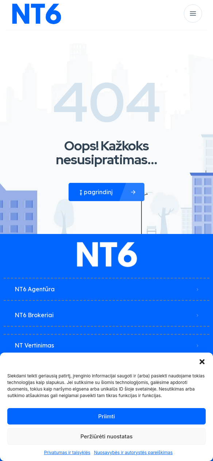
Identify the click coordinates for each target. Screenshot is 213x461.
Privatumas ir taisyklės (67, 452)
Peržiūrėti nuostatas (106, 436)
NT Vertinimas (34, 345)
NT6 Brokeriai (34, 315)
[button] (202, 361)
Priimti (106, 416)
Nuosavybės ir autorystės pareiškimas (133, 452)
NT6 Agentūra (35, 289)
